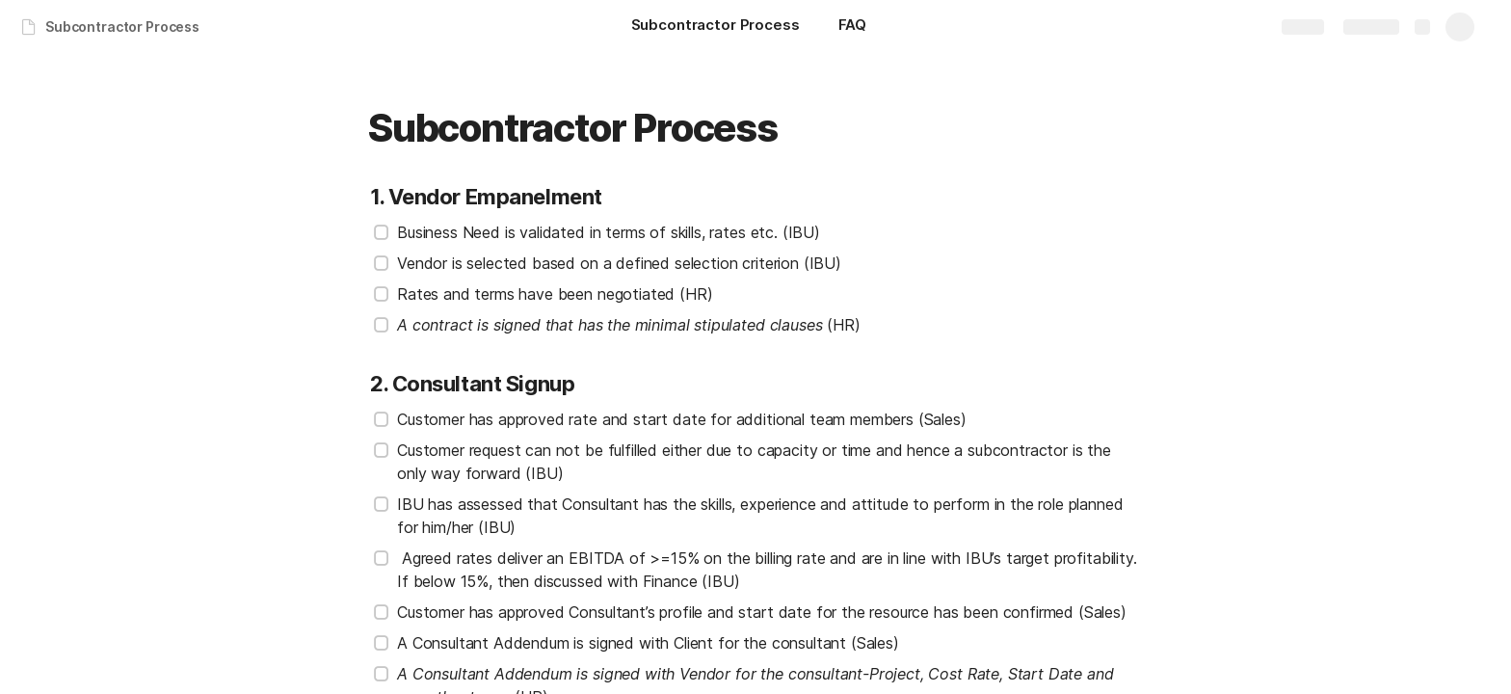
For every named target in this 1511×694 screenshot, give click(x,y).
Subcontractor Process (122, 26)
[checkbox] (381, 232)
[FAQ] (853, 27)
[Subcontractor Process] (715, 27)
